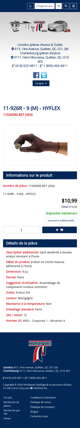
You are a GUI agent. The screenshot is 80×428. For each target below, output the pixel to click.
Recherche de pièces (11, 403)
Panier (7, 418)
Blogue (34, 411)
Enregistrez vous (45, 6)
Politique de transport (42, 407)
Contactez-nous (39, 416)
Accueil (8, 397)
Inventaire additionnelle (61, 220)
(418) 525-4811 (26, 66)
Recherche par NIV (12, 412)
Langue (41, 83)
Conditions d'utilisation (43, 397)
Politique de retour (40, 402)
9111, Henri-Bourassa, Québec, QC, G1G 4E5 (41, 59)
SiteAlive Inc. (39, 388)
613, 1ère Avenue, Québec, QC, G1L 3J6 (41, 49)
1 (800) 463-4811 (55, 66)
